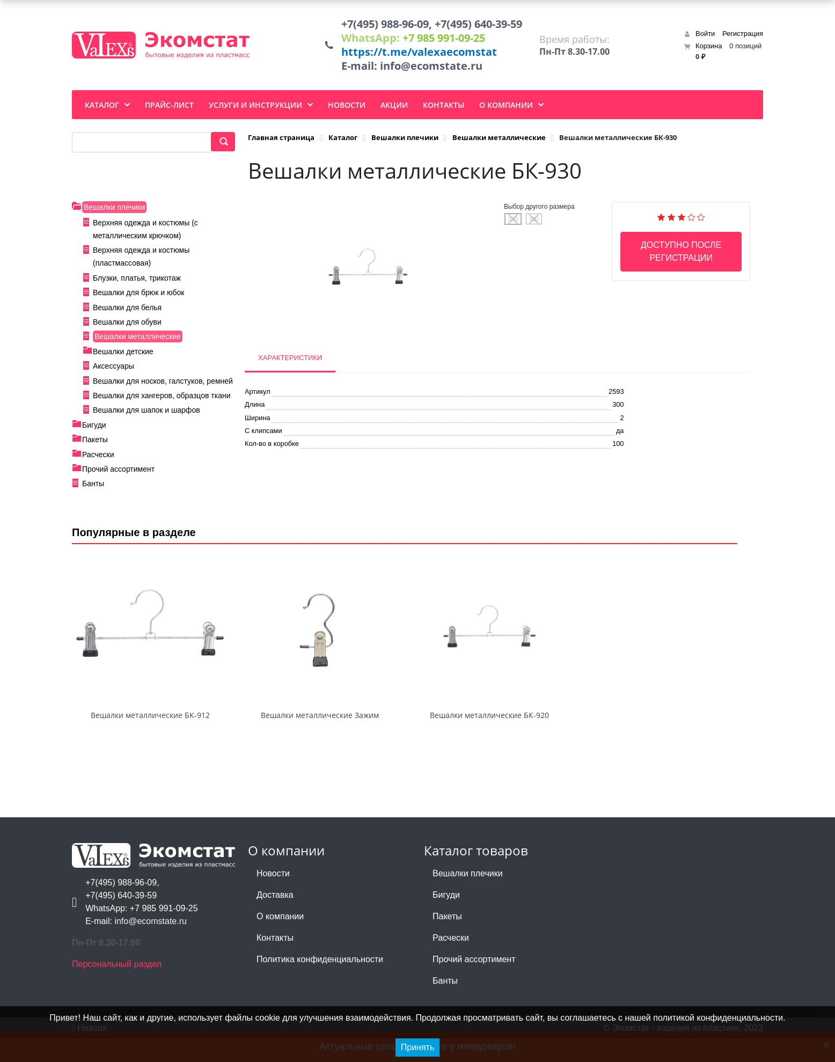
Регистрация (742, 36)
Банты (93, 488)
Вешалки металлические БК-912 (150, 738)
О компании (280, 939)
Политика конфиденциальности (320, 982)
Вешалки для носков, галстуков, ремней (163, 385)
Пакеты (95, 444)
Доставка (275, 917)
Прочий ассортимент (118, 473)
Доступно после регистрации (681, 256)
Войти (705, 36)
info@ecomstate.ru (428, 69)
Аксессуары (113, 370)
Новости (273, 896)
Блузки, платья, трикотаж (137, 282)
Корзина (708, 48)
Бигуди (94, 429)
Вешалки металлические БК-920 (489, 738)
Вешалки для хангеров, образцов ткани (161, 399)
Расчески (98, 459)
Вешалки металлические (137, 340)
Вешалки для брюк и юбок (138, 296)
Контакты (275, 960)
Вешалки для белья (127, 311)
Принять (418, 1047)
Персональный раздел (117, 987)
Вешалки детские (123, 355)
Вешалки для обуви (127, 326)
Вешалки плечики (114, 211)
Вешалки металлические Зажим (320, 738)
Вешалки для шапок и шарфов (146, 414)
